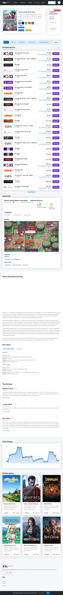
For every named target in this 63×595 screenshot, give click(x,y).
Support (43, 2)
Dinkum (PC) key (48, 504)
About (13, 42)
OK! (48, 592)
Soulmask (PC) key (48, 545)
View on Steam (28, 30)
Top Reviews (22, 42)
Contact (4, 585)
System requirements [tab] (9, 348)
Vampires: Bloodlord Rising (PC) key (31, 504)
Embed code (21, 30)
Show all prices (31, 192)
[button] (59, 2)
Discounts (36, 2)
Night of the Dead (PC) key (30, 545)
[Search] (52, 2)
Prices (6, 42)
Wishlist (52, 28)
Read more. (42, 593)
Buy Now (56, 53)
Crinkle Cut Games (25, 202)
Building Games (27, 215)
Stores (4, 583)
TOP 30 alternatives (43, 42)
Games (16, 2)
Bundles (30, 2)
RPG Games (7, 215)
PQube (31, 202)
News (3, 581)
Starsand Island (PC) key (9, 504)
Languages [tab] (19, 348)
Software (23, 2)
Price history (32, 42)
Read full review (6, 397)
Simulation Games (17, 215)
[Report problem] (50, 31)
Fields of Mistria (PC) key (10, 545)
